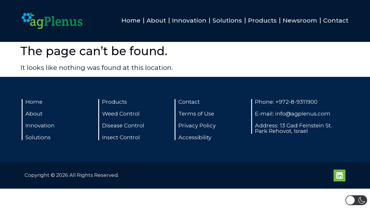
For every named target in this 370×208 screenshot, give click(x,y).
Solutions (227, 20)
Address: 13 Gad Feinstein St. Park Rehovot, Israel (293, 128)
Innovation (189, 20)
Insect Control (121, 137)
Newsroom (300, 20)
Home (130, 20)
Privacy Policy (197, 125)
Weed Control (121, 113)
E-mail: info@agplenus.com (292, 113)
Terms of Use (196, 113)
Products (262, 20)
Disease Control (123, 125)
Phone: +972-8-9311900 (286, 102)
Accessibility (194, 137)
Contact (335, 20)
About (156, 20)
